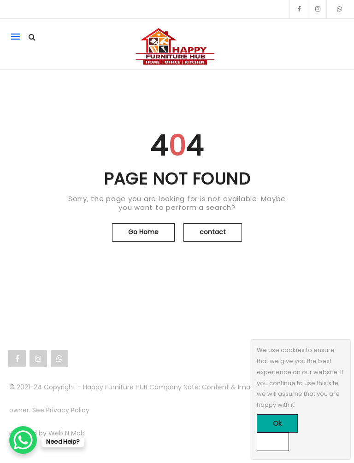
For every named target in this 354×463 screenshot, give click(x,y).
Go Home (143, 232)
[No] (273, 442)
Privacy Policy (67, 410)
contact (213, 232)
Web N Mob (66, 433)
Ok (277, 423)
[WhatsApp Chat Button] (23, 440)
